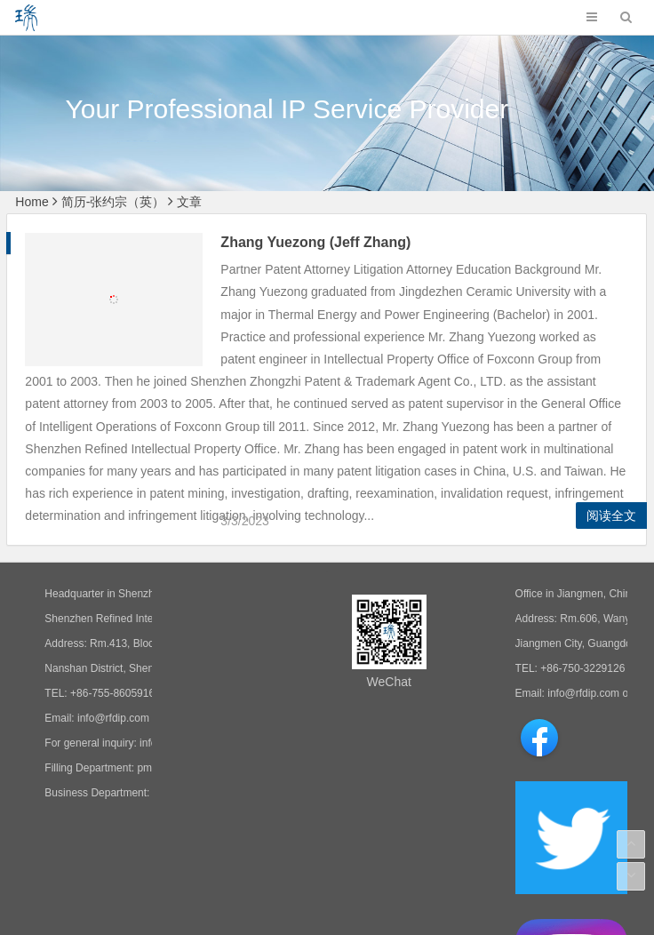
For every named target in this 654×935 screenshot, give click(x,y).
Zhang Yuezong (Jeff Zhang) (308, 242)
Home (31, 202)
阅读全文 (611, 515)
